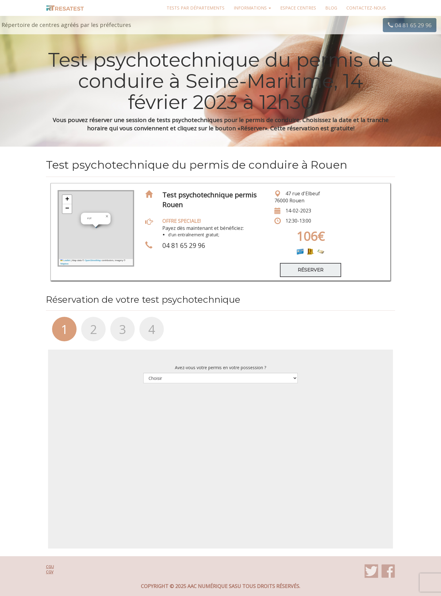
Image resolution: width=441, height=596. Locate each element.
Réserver (310, 270)
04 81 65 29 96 (410, 25)
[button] (107, 216)
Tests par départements (195, 8)
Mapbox (64, 263)
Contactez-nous (366, 8)
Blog (331, 8)
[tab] (60, 332)
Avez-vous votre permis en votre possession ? (220, 367)
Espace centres (298, 8)
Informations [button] (252, 8)
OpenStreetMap (93, 260)
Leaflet (65, 260)
